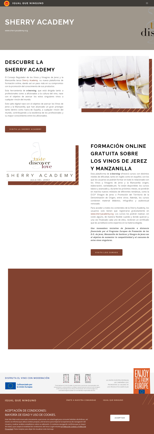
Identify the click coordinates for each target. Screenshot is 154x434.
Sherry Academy (30, 80)
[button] (147, 3)
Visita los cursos (106, 252)
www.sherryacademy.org (102, 213)
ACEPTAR (120, 418)
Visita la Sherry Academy (26, 129)
